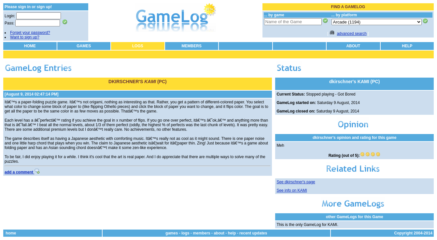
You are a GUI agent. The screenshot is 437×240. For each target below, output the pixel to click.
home (11, 233)
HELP (407, 46)
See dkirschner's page (295, 182)
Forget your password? (30, 32)
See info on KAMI (291, 190)
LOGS (137, 46)
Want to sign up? (24, 37)
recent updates (253, 233)
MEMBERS (192, 46)
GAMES (84, 46)
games (171, 233)
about (219, 233)
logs (185, 233)
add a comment (22, 172)
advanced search (351, 33)
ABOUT (353, 46)
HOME (30, 46)
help (232, 233)
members (201, 233)
